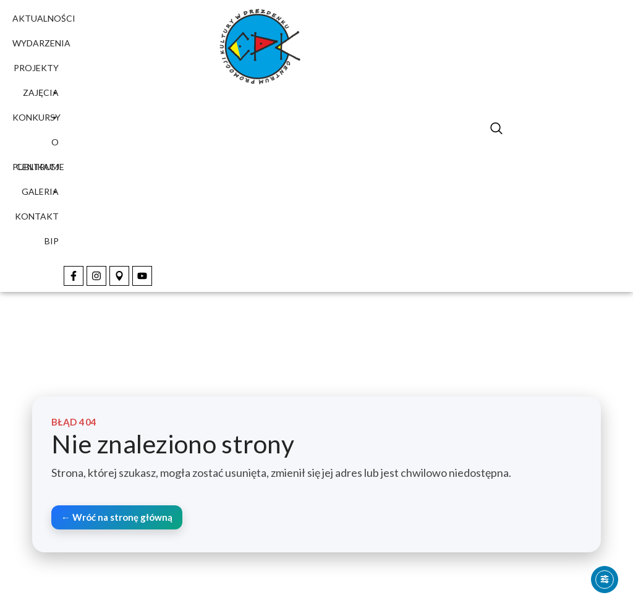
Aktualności (43, 18)
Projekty (36, 71)
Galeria (40, 191)
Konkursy (36, 117)
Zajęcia (41, 96)
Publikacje (38, 166)
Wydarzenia (41, 43)
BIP (52, 241)
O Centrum (37, 146)
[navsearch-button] (496, 130)
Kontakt (37, 216)
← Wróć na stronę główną (116, 517)
